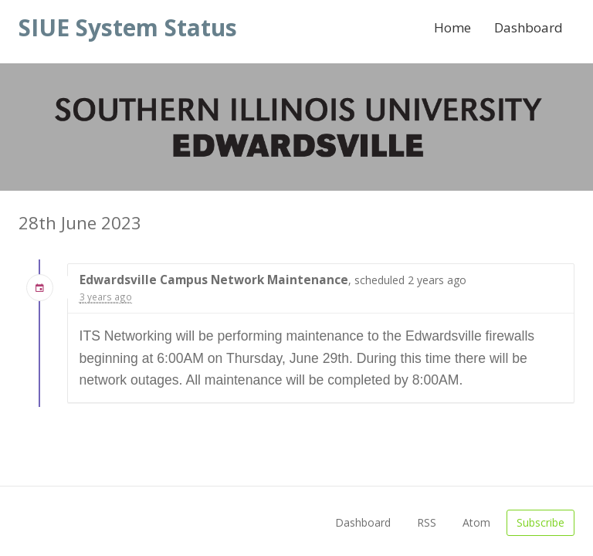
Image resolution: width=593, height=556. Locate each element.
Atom (476, 522)
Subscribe (540, 522)
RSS (426, 522)
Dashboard (528, 27)
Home (452, 27)
